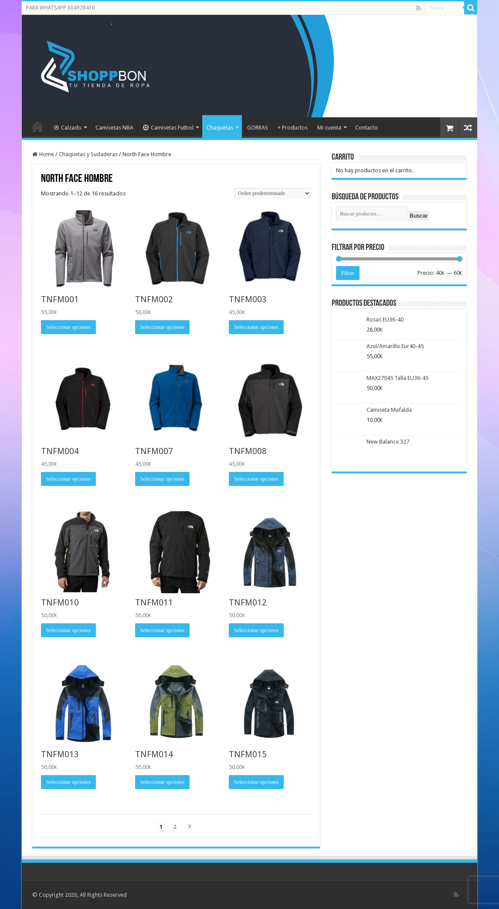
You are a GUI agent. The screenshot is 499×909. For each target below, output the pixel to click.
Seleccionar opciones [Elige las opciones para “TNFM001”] (68, 327)
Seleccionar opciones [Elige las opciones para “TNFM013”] (68, 782)
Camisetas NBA (114, 127)
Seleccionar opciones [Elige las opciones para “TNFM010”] (68, 630)
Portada (37, 126)
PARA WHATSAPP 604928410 (60, 8)
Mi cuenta (329, 127)
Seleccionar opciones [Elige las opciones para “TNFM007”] (162, 479)
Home (46, 154)
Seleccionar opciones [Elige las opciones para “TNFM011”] (162, 630)
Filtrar (347, 273)
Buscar (419, 215)
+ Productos (293, 127)
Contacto (366, 127)
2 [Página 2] (175, 827)
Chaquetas (220, 127)
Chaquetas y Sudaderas (88, 154)
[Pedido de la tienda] (272, 193)
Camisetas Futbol (168, 127)
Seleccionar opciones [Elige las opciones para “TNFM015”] (256, 782)
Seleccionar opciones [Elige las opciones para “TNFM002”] (162, 327)
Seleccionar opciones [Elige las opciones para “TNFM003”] (256, 327)
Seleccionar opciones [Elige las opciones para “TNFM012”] (256, 630)
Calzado (67, 127)
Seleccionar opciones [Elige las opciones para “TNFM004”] (68, 479)
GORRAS (257, 127)
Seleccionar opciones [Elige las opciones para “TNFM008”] (256, 479)
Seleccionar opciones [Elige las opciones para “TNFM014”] (162, 782)
